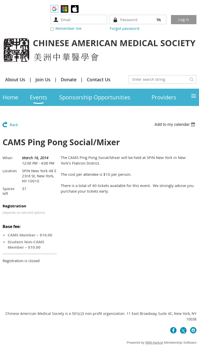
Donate (69, 79)
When (8, 157)
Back (14, 124)
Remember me (68, 28)
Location (10, 170)
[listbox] (175, 124)
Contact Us (98, 79)
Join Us (43, 79)
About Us (15, 79)
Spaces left (9, 191)
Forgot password (124, 28)
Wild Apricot (154, 342)
